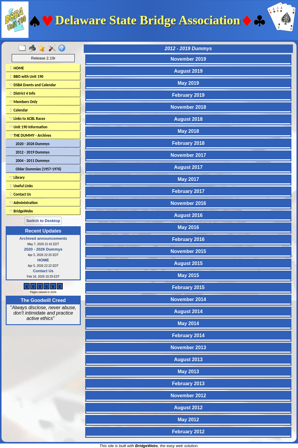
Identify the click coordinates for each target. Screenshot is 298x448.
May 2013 (188, 371)
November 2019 (188, 59)
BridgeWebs (21, 211)
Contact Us (20, 194)
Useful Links (21, 186)
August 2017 (188, 167)
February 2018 (188, 143)
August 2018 (188, 119)
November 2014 (188, 299)
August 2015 (188, 263)
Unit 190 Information (28, 127)
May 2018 (188, 131)
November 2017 (188, 155)
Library (17, 177)
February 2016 (188, 239)
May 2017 (188, 179)
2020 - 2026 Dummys (33, 144)
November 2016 (188, 203)
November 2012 (188, 395)
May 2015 (188, 275)
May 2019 (188, 83)
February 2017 (188, 191)
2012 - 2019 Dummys (33, 152)
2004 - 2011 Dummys (33, 160)
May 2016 (188, 227)
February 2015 (188, 287)
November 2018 (188, 107)
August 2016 (188, 215)
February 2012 (188, 431)
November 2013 (188, 347)
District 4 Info (22, 93)
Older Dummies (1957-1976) (38, 169)
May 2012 (188, 419)
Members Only (24, 101)
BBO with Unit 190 (26, 76)
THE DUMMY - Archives (30, 135)
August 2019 (188, 71)
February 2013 (188, 383)
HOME (17, 68)
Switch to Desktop (43, 220)
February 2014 (188, 335)
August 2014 (188, 311)
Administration (24, 202)
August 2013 (188, 359)
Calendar (19, 110)
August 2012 (188, 407)
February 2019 (188, 95)
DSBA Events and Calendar (33, 85)
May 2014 (188, 323)
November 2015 (188, 251)
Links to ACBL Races (27, 118)
